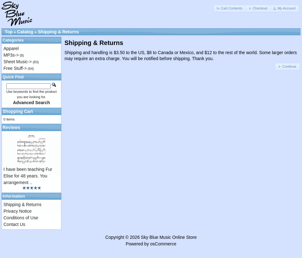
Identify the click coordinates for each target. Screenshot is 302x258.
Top (9, 31)
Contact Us (14, 224)
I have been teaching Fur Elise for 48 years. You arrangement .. (27, 176)
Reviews (11, 127)
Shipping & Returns (58, 31)
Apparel (11, 48)
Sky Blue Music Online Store (169, 237)
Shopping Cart (18, 111)
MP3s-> (11, 55)
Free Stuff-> (15, 68)
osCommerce (163, 243)
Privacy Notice (17, 211)
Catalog (25, 31)
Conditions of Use (20, 217)
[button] (229, 8)
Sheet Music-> (17, 61)
